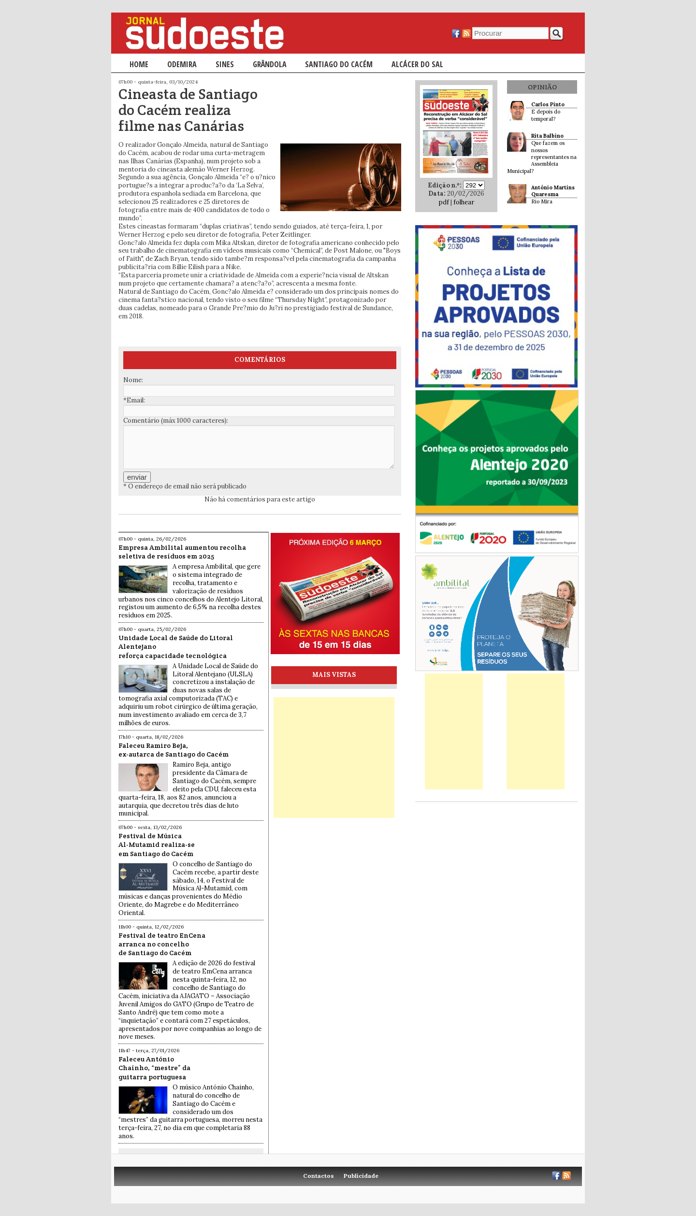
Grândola (270, 64)
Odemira (182, 64)
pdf (444, 202)
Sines (225, 64)
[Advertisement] (334, 757)
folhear (463, 202)
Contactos (318, 1175)
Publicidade (361, 1175)
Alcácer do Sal (417, 64)
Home (139, 64)
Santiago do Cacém (339, 64)
